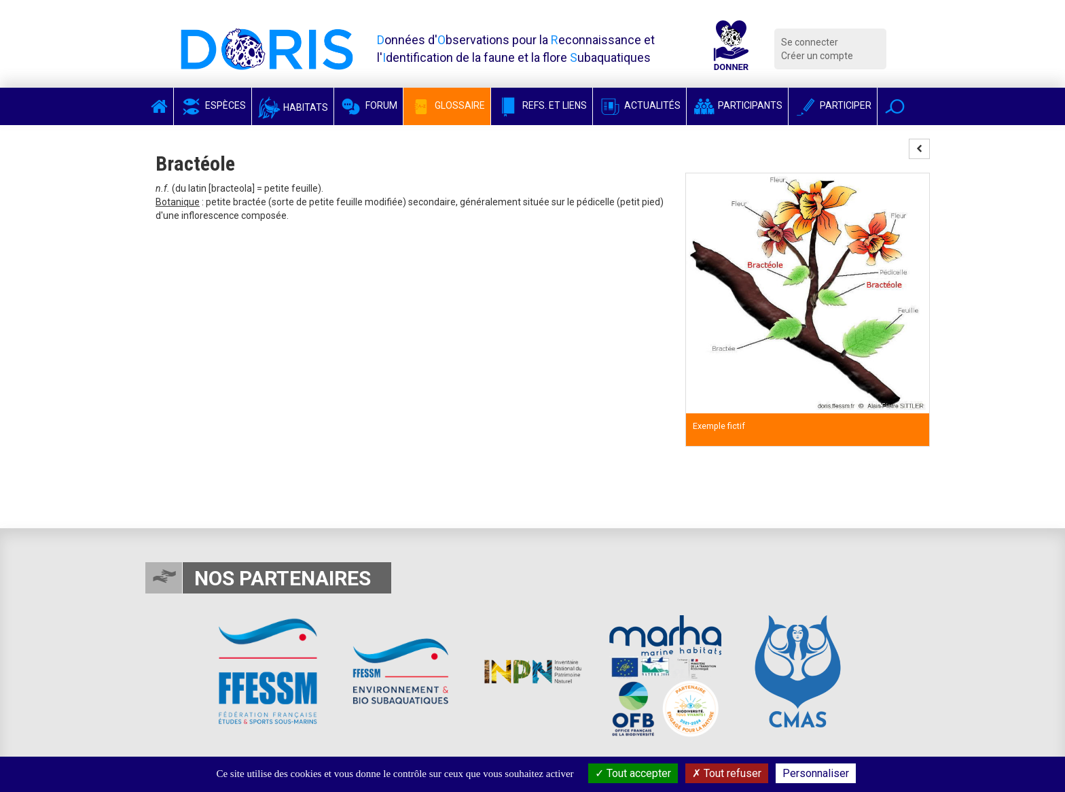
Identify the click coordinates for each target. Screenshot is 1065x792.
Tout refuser (726, 773)
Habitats (292, 107)
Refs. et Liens (542, 105)
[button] (895, 106)
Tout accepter (633, 773)
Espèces (212, 105)
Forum (368, 105)
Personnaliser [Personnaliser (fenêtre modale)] (815, 773)
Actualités (639, 105)
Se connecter (809, 42)
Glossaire (447, 105)
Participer (832, 105)
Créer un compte (817, 55)
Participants (737, 105)
